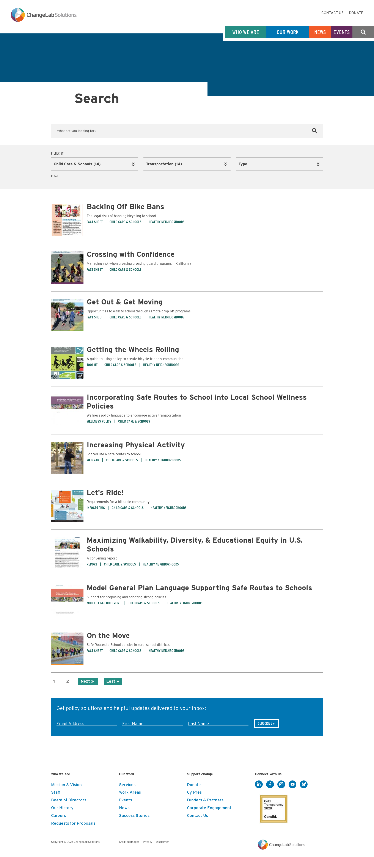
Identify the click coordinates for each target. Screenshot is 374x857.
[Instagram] (281, 784)
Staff (56, 791)
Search (363, 32)
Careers (58, 814)
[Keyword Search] (187, 131)
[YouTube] (292, 784)
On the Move (108, 634)
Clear (54, 175)
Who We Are (245, 32)
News (320, 32)
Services (127, 784)
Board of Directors (68, 799)
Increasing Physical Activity (136, 444)
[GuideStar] (273, 807)
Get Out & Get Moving (124, 301)
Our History (62, 807)
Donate (356, 13)
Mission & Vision (66, 784)
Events (341, 32)
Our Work (288, 32)
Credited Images (129, 841)
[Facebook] (270, 784)
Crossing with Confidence (130, 253)
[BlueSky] (304, 784)
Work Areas (130, 791)
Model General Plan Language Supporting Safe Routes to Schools (199, 587)
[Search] (315, 130)
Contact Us (332, 13)
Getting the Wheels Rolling (133, 348)
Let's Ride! (105, 491)
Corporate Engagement (209, 807)
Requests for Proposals (73, 822)
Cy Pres (194, 791)
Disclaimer (162, 841)
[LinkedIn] (259, 784)
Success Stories (134, 814)
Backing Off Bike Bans (125, 205)
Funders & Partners (205, 799)
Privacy (147, 841)
